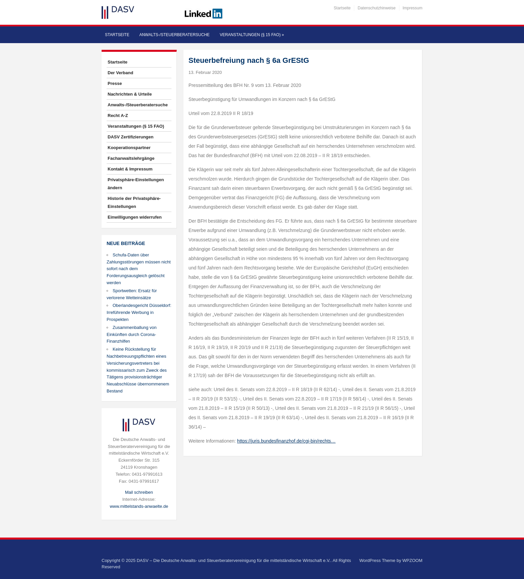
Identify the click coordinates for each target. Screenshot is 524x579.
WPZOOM (412, 560)
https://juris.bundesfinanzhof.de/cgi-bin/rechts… (286, 441)
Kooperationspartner (129, 147)
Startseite (342, 8)
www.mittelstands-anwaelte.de (139, 506)
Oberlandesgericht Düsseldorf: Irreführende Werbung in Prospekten (139, 312)
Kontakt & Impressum (130, 168)
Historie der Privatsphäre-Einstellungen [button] (134, 202)
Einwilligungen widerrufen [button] (135, 217)
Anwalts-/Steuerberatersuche (174, 34)
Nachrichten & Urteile (130, 94)
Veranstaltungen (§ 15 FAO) (252, 34)
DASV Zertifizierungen (130, 136)
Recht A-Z (118, 115)
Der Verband (120, 72)
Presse (115, 83)
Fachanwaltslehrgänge (131, 158)
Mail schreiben (139, 492)
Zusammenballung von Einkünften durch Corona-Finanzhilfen (132, 334)
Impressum (412, 8)
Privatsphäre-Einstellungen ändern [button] (136, 183)
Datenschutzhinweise (376, 8)
